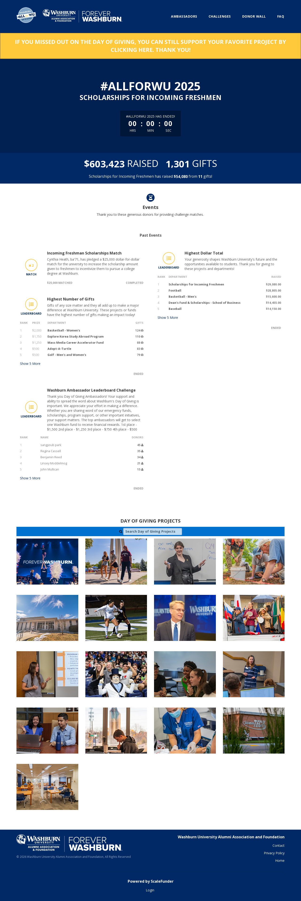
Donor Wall (254, 16)
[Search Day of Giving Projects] (152, 531)
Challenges (220, 16)
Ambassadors (184, 16)
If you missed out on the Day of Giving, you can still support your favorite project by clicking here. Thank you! (150, 46)
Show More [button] (30, 363)
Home (280, 860)
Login (150, 890)
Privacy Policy (274, 853)
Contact (279, 845)
